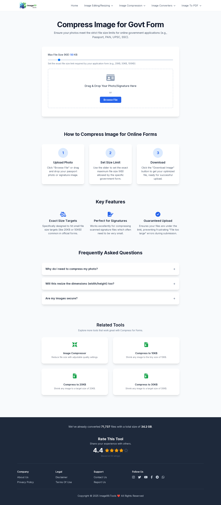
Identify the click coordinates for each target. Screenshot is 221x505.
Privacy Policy (25, 482)
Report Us (100, 482)
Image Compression (132, 5)
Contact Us (100, 477)
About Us (22, 477)
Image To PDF (191, 5)
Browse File (111, 99)
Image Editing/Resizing (98, 5)
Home (74, 5)
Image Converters (163, 5)
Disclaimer (62, 477)
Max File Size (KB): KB (63, 54)
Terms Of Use (64, 482)
